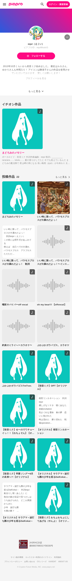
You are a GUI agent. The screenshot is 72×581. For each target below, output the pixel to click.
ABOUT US (63, 562)
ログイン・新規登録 (58, 4)
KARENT (52, 562)
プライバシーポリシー (13, 562)
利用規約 (57, 557)
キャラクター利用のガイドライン (38, 557)
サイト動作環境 (17, 557)
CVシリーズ (42, 562)
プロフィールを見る (36, 78)
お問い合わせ (29, 562)
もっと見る (62, 177)
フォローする (36, 56)
